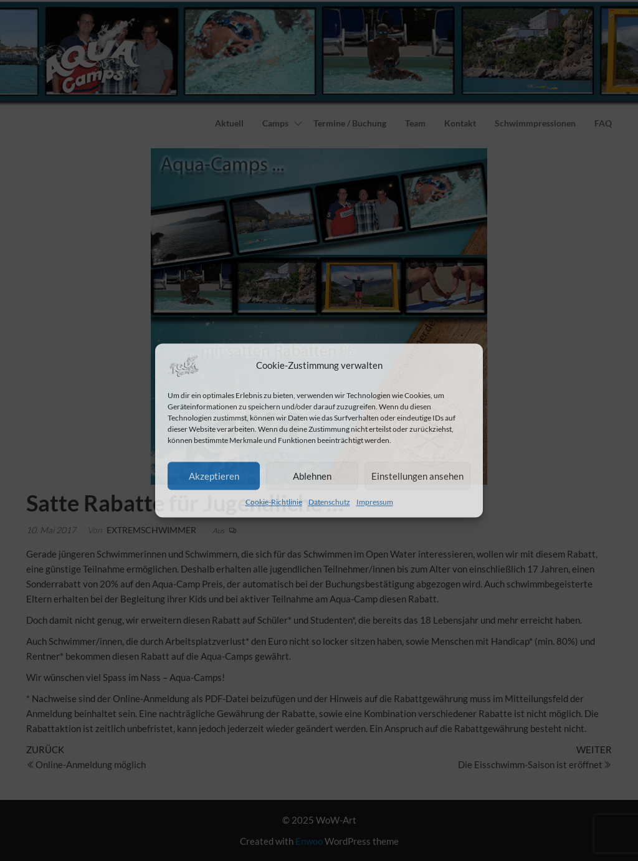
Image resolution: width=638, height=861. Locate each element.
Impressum (374, 502)
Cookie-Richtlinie (273, 502)
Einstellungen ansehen (417, 476)
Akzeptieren (214, 476)
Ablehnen (312, 476)
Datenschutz (329, 502)
